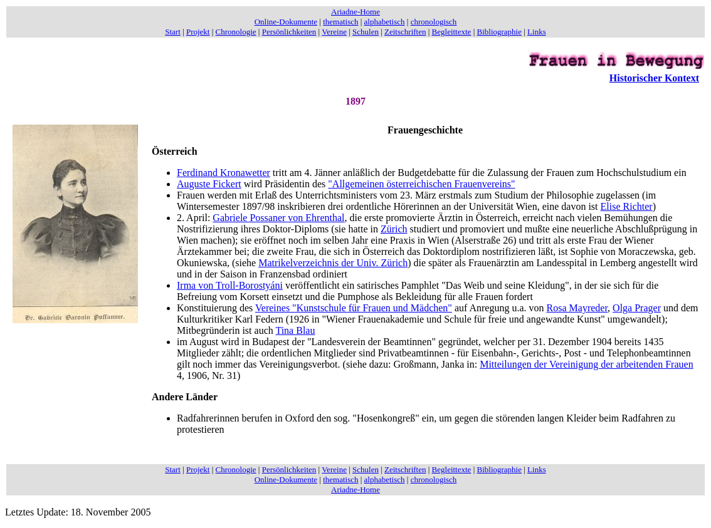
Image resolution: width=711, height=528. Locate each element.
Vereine (334, 31)
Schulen (365, 31)
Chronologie (236, 31)
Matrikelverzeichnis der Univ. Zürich (333, 262)
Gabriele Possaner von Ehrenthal (278, 217)
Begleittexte (451, 31)
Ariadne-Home (355, 11)
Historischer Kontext (654, 78)
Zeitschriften (405, 31)
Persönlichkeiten (289, 31)
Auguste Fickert (209, 184)
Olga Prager (637, 308)
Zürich (394, 229)
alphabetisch (384, 21)
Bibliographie (499, 31)
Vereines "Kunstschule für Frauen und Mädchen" (353, 308)
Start (173, 31)
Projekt (198, 31)
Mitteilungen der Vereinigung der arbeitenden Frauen (586, 364)
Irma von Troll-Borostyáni (230, 285)
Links (536, 31)
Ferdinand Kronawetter (223, 172)
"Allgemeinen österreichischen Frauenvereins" (421, 184)
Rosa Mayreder (577, 308)
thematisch (340, 21)
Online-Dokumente (286, 21)
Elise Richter (627, 206)
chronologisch (434, 21)
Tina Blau (295, 330)
